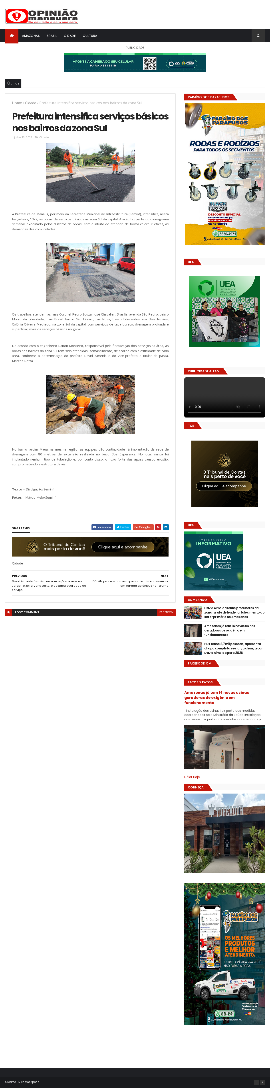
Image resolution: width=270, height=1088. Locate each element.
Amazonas (31, 35)
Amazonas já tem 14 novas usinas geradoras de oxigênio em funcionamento (229, 630)
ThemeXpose (30, 1082)
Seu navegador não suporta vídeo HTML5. (224, 397)
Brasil (52, 35)
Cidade (70, 35)
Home (17, 102)
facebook (166, 613)
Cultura (90, 35)
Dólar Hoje (192, 777)
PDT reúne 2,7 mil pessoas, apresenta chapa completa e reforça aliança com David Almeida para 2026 (234, 648)
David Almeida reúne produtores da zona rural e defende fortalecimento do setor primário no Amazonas (234, 612)
